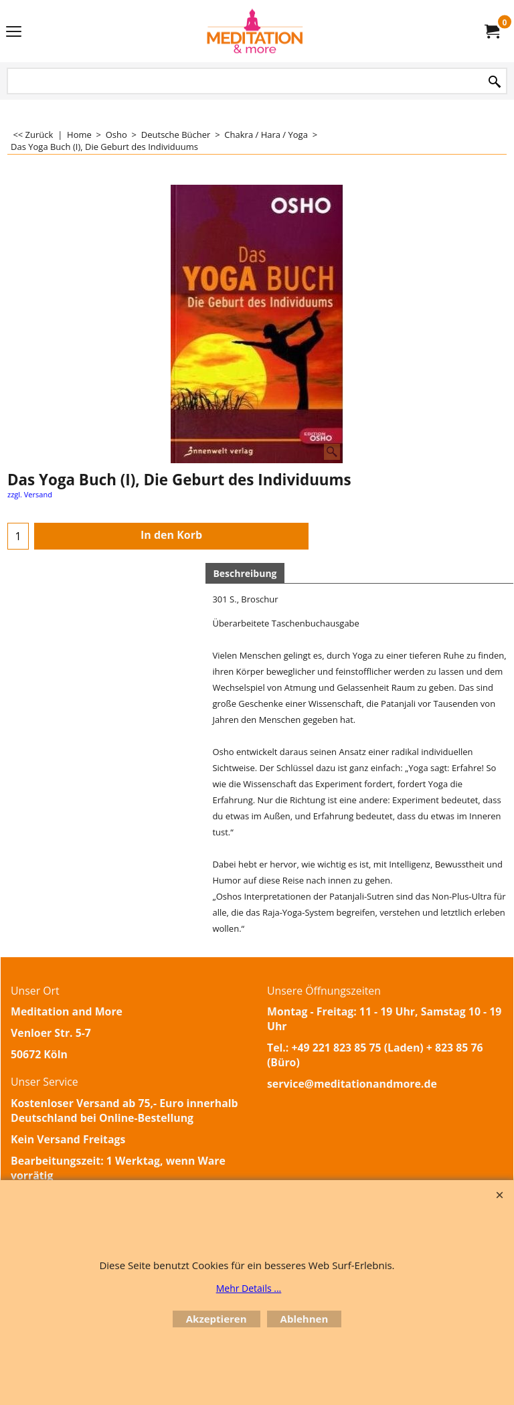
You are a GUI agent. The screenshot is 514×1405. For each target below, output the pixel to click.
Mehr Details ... (249, 1288)
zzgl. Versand (29, 494)
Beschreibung (244, 573)
